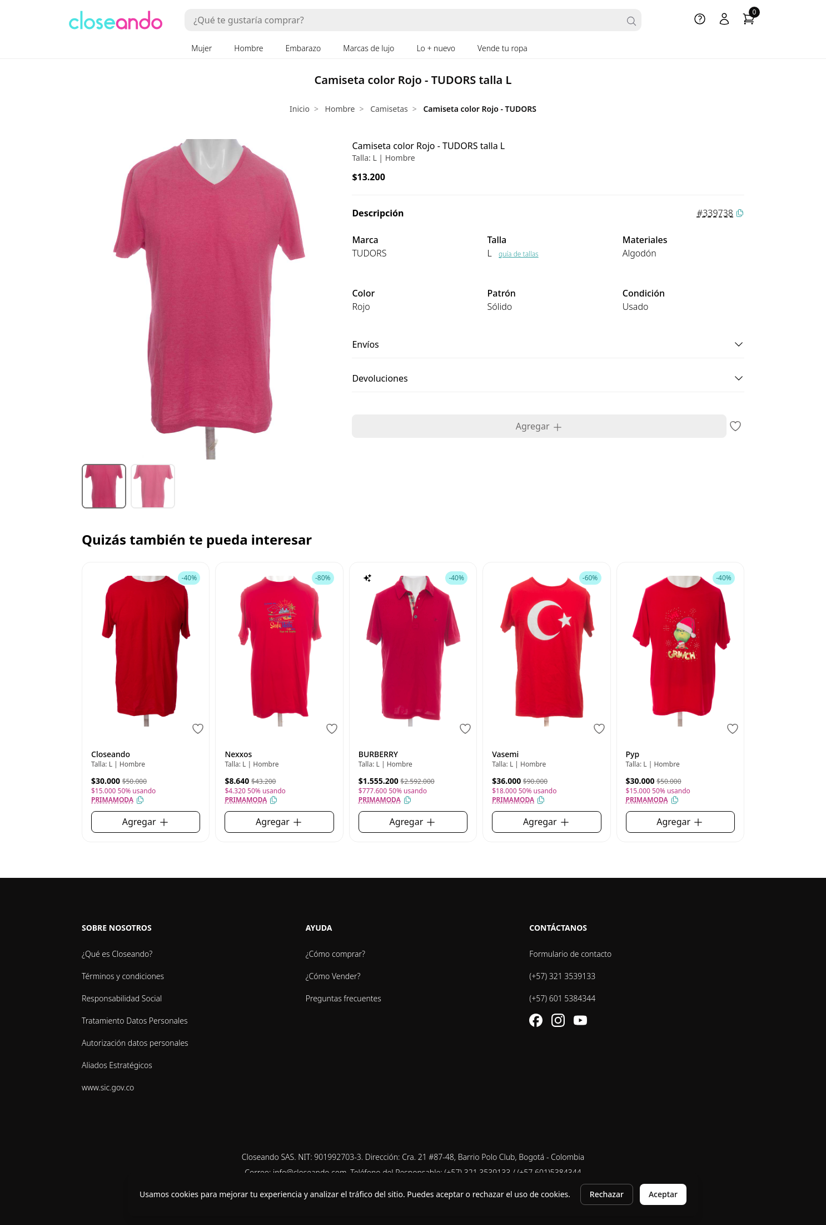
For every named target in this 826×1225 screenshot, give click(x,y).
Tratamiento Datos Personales (135, 1020)
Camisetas (389, 108)
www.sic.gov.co (108, 1087)
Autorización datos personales (135, 1043)
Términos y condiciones (123, 976)
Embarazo (303, 48)
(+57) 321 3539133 (562, 976)
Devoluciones (548, 378)
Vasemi (505, 754)
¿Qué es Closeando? (117, 954)
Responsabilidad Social (122, 998)
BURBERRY (378, 754)
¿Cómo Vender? (333, 976)
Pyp (633, 754)
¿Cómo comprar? (335, 954)
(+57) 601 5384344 (562, 998)
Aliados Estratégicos (117, 1065)
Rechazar (607, 1194)
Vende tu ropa (502, 48)
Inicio (300, 108)
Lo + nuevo (435, 48)
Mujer (201, 48)
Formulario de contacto (570, 954)
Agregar (539, 426)
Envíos (548, 344)
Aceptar (663, 1194)
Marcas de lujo (368, 48)
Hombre (248, 48)
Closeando (110, 754)
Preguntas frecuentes (343, 998)
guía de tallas (519, 254)
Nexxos (238, 754)
